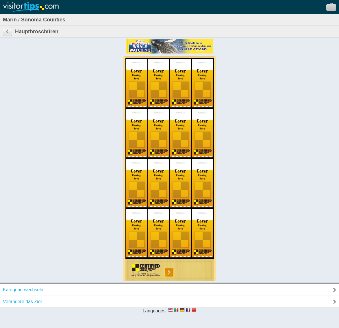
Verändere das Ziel (22, 301)
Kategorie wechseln (23, 289)
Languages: (155, 310)
